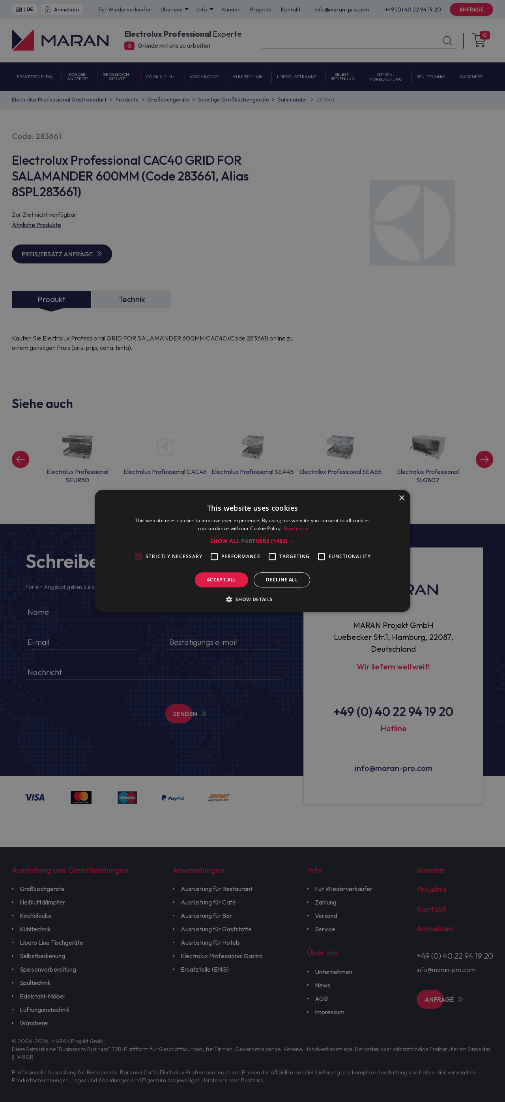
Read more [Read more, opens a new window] (296, 528)
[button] (252, 541)
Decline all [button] (282, 579)
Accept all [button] (221, 579)
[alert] (252, 551)
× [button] (401, 498)
